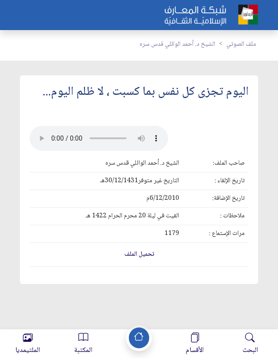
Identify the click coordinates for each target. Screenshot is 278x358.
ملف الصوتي (241, 44)
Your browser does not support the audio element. (99, 138)
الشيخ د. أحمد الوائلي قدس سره (177, 44)
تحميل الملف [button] (139, 254)
